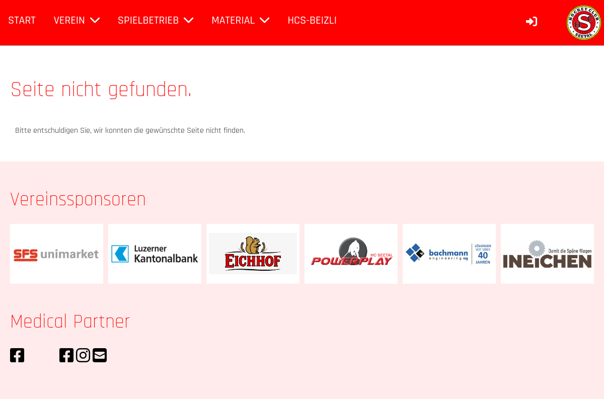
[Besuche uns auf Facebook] (17, 356)
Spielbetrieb (155, 21)
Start (22, 21)
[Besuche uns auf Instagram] (83, 356)
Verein (77, 21)
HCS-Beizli (312, 21)
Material (240, 21)
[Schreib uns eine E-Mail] (100, 356)
